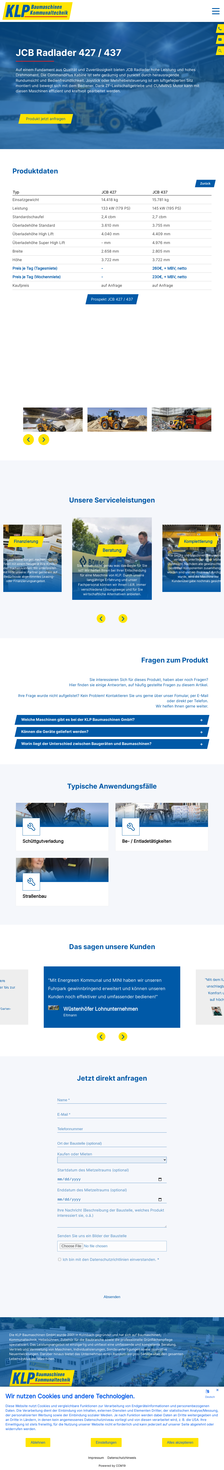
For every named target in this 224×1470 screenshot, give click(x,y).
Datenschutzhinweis (121, 1457)
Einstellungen (106, 1442)
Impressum (96, 1457)
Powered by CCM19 (112, 1465)
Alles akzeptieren (180, 1442)
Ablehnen (38, 1442)
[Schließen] (217, 1390)
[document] (112, 1415)
